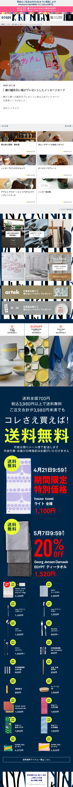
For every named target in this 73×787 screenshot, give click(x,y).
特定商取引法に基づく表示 (36, 775)
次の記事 (5, 126)
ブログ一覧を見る (66, 209)
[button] (69, 17)
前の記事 (68, 126)
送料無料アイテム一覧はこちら (36, 760)
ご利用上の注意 (36, 778)
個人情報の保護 (36, 780)
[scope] (7, 17)
